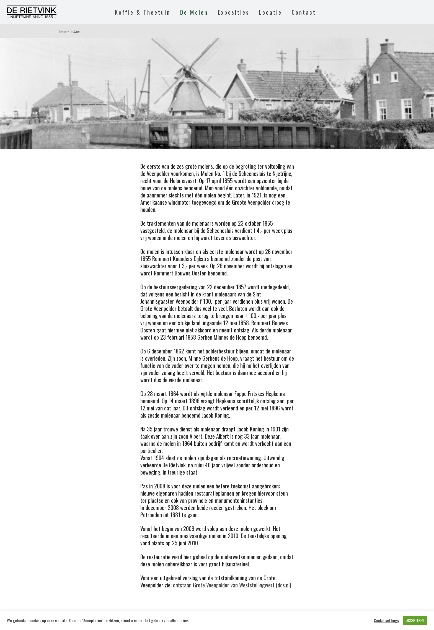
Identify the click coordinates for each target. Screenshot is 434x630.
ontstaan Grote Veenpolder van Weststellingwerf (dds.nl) (232, 585)
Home (62, 31)
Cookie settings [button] (386, 620)
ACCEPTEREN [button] (415, 620)
